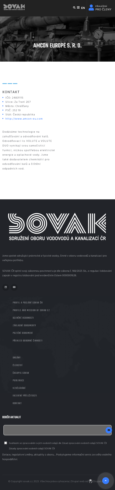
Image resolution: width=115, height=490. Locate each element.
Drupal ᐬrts (98, 481)
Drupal (75, 481)
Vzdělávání (19, 388)
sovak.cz (28, 481)
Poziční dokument (23, 333)
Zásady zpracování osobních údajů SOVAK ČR (32, 449)
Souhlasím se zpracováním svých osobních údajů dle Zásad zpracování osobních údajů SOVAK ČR (58, 443)
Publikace (18, 381)
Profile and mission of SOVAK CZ (31, 310)
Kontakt (17, 403)
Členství (18, 365)
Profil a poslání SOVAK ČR (28, 303)
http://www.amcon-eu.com (24, 119)
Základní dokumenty (24, 326)
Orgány (17, 358)
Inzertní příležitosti (25, 396)
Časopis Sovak (21, 373)
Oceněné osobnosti (23, 318)
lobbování (106, 271)
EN (83, 7)
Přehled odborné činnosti (28, 341)
